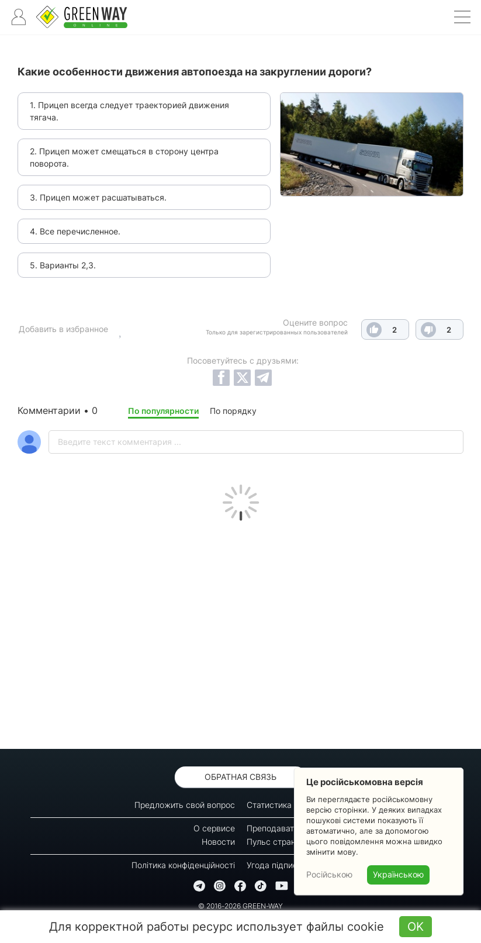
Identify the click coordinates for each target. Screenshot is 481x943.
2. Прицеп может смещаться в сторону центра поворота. (124, 157)
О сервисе (214, 828)
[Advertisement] (240, 632)
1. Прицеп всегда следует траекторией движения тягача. (129, 111)
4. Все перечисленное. (75, 231)
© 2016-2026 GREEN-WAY (240, 905)
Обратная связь (240, 777)
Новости (218, 841)
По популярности (163, 411)
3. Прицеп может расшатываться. (98, 197)
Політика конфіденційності (183, 865)
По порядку (233, 411)
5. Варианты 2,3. (63, 265)
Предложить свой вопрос (184, 804)
